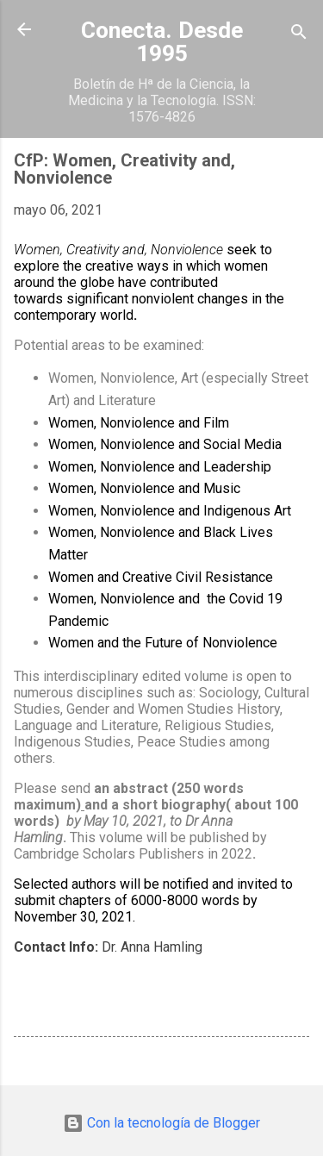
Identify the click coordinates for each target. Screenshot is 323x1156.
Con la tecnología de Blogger (161, 1123)
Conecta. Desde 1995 (162, 41)
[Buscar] (299, 35)
